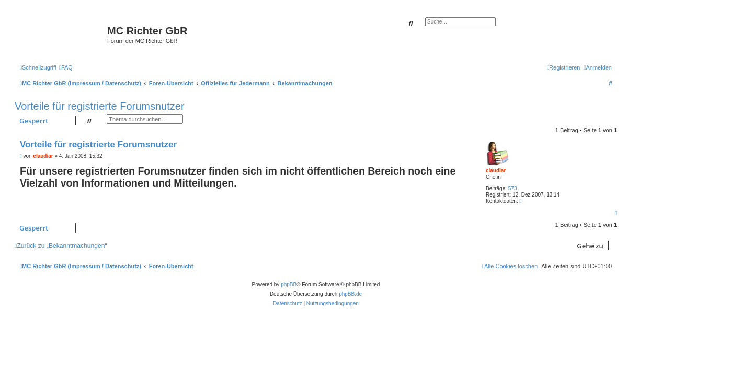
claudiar (496, 171)
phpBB (288, 284)
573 (512, 188)
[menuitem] (66, 67)
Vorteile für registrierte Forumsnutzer (100, 106)
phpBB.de (350, 294)
